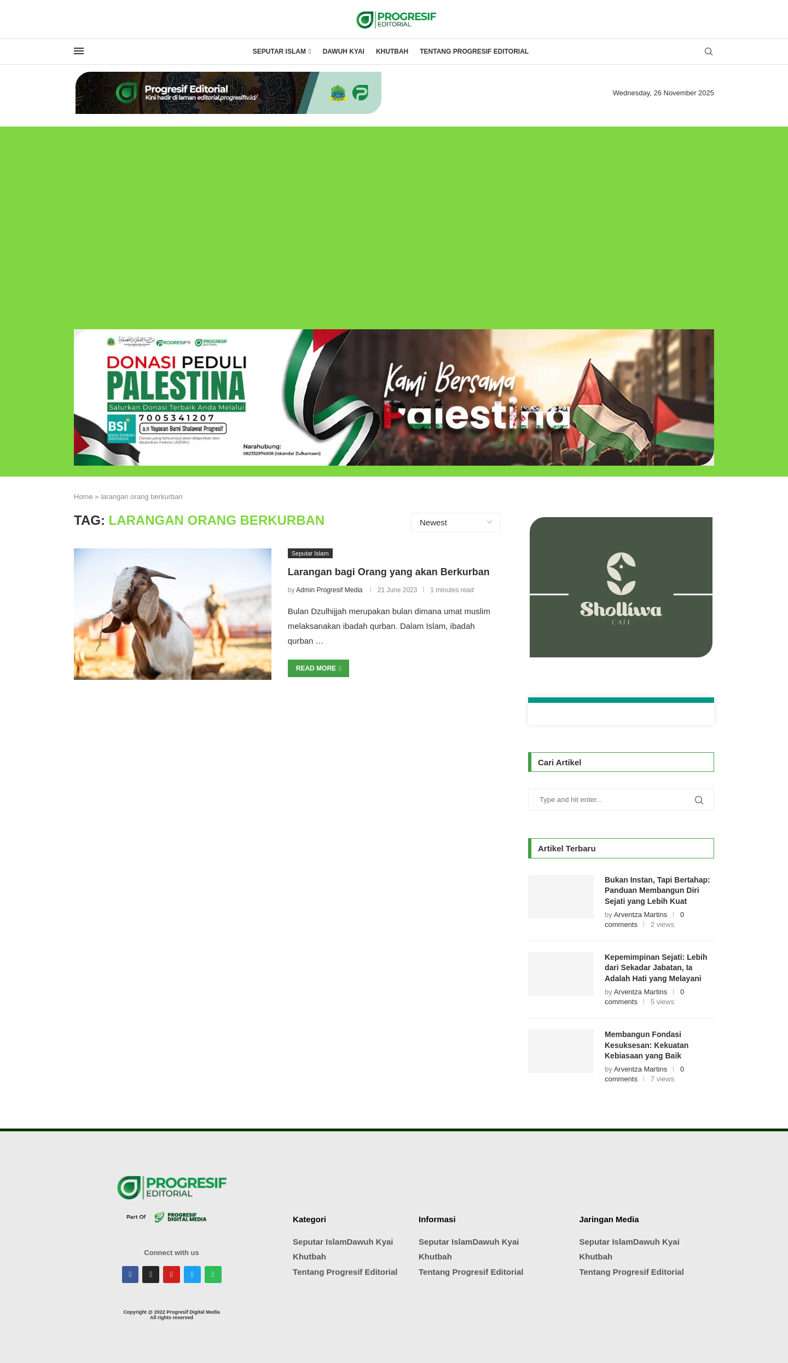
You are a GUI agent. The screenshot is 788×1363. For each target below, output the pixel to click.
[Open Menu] (79, 51)
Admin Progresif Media (329, 590)
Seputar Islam (279, 51)
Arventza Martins (641, 914)
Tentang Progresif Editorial (474, 51)
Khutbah (392, 51)
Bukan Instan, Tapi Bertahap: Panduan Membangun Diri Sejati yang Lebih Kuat (657, 890)
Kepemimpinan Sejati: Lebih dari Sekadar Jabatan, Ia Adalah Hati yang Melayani (656, 968)
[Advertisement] (394, 219)
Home (83, 496)
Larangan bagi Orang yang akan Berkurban (389, 571)
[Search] (708, 52)
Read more (318, 668)
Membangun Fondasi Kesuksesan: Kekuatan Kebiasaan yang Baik (646, 1045)
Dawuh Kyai (343, 51)
